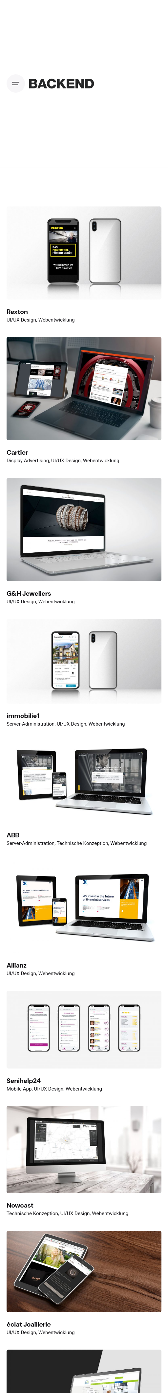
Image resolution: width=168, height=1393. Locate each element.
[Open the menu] (17, 83)
